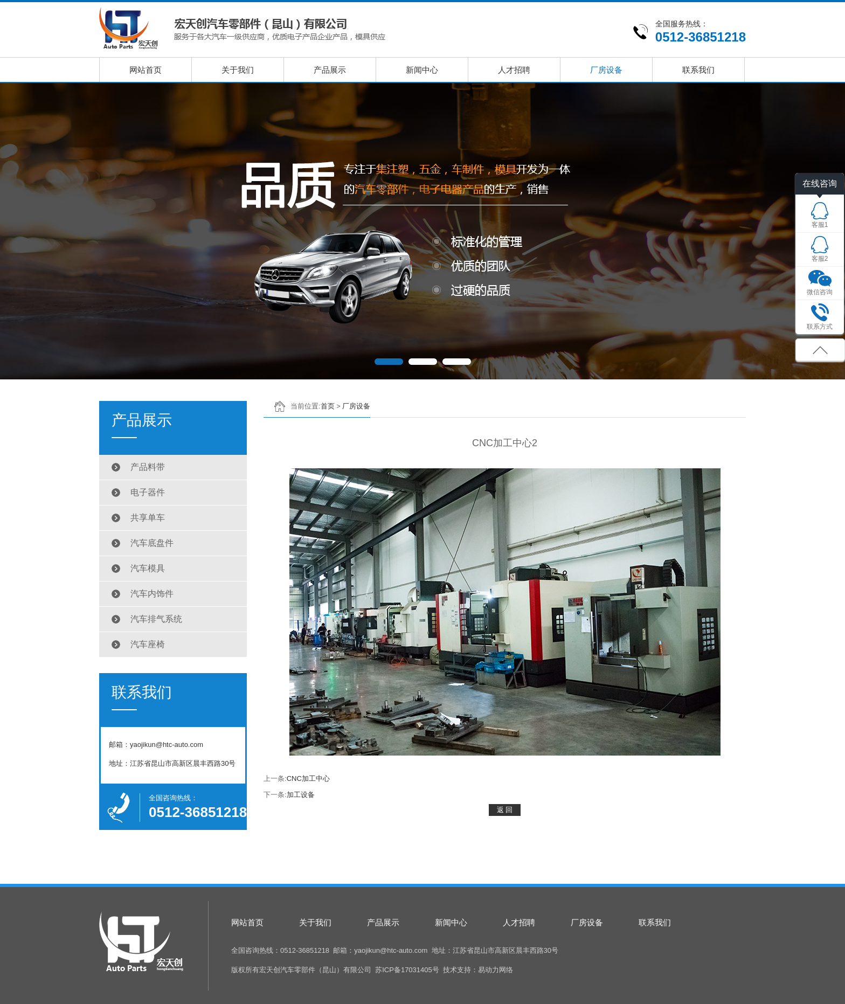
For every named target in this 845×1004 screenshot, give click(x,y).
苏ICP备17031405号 (407, 970)
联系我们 (698, 69)
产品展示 (330, 69)
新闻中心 (422, 69)
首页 (328, 406)
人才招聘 (514, 69)
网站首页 (145, 69)
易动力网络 (495, 970)
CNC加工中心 (308, 778)
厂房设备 (606, 69)
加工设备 (301, 795)
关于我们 (237, 69)
